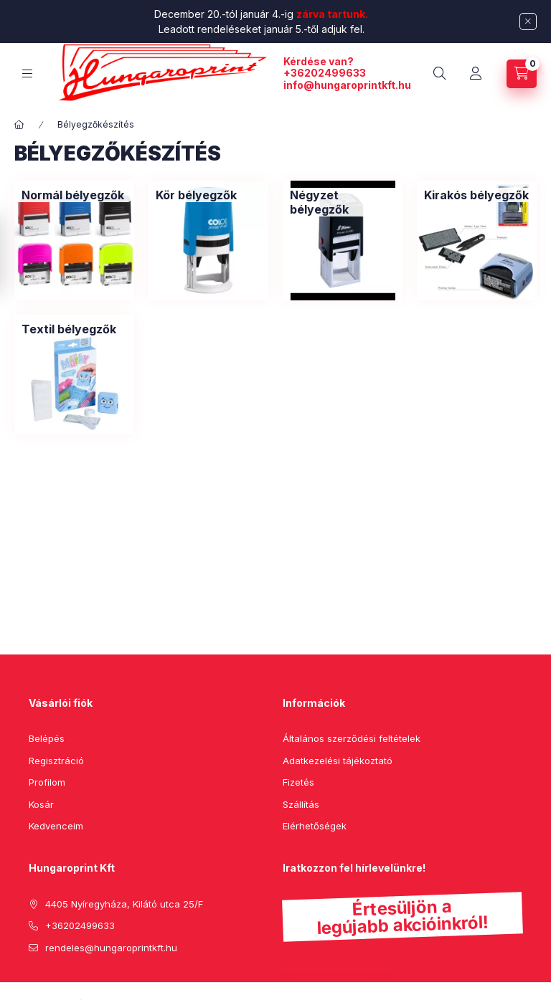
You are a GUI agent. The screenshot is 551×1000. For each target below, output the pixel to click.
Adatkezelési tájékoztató (337, 760)
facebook (33, 983)
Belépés (47, 738)
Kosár (41, 804)
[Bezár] (528, 21)
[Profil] (475, 73)
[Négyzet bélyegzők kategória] (342, 202)
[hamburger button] (27, 73)
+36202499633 (324, 73)
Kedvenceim (56, 826)
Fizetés (298, 782)
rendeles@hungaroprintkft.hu (111, 947)
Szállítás (301, 804)
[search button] (439, 73)
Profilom (47, 782)
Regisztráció (56, 760)
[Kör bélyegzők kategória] (196, 195)
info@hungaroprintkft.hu (347, 85)
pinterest (61, 983)
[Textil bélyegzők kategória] (69, 329)
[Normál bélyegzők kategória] (73, 195)
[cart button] (522, 73)
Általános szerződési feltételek (351, 738)
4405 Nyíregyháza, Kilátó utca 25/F (124, 904)
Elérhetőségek (315, 826)
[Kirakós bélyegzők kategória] (476, 195)
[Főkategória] (19, 124)
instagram (90, 983)
